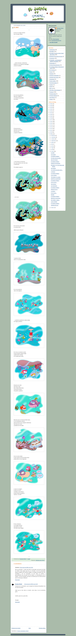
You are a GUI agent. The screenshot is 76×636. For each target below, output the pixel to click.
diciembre (53, 135)
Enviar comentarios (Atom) (22, 631)
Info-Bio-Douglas (53, 82)
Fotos (51, 71)
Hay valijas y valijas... (55, 200)
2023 (51, 109)
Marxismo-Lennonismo (55, 198)
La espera (53, 191)
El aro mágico (54, 175)
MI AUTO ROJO (54, 159)
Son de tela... (53, 184)
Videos (51, 99)
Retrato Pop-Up (54, 189)
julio (52, 144)
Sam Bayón (52, 97)
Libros (51, 86)
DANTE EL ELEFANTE (56, 178)
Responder (17, 579)
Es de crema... (54, 182)
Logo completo (54, 201)
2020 (51, 114)
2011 (51, 130)
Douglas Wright (18, 584)
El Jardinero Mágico (55, 156)
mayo (52, 147)
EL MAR (52, 152)
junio (52, 146)
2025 (51, 105)
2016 (51, 121)
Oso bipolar (53, 168)
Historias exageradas (54, 75)
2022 (51, 110)
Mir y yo (51, 88)
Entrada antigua (42, 628)
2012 (51, 128)
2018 (51, 118)
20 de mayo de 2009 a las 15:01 (26, 567)
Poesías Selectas (53, 95)
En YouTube (52, 70)
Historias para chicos (40, 560)
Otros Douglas (56, 39)
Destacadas (52, 63)
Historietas (52, 79)
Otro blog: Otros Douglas (55, 90)
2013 (51, 126)
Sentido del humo (54, 205)
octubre (53, 138)
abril (52, 149)
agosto (52, 142)
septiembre (53, 140)
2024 (51, 107)
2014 (51, 125)
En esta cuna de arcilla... (56, 158)
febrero (52, 207)
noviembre (53, 137)
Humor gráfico (53, 81)
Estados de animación (55, 163)
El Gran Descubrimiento (55, 65)
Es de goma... (54, 193)
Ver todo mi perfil (53, 42)
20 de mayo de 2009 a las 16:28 (31, 584)
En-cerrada (53, 154)
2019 (51, 116)
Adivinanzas (52, 49)
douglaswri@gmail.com (56, 40)
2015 (51, 123)
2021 (51, 112)
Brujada (52, 194)
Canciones (52, 58)
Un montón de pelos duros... (57, 170)
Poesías (51, 92)
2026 (51, 103)
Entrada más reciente (16, 628)
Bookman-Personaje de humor (56, 56)
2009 (51, 133)
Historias (51, 73)
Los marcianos (54, 185)
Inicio (30, 628)
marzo (52, 151)
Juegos (51, 84)
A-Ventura (53, 171)
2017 (51, 119)
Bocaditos (52, 51)
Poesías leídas (53, 93)
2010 (51, 132)
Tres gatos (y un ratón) (55, 177)
